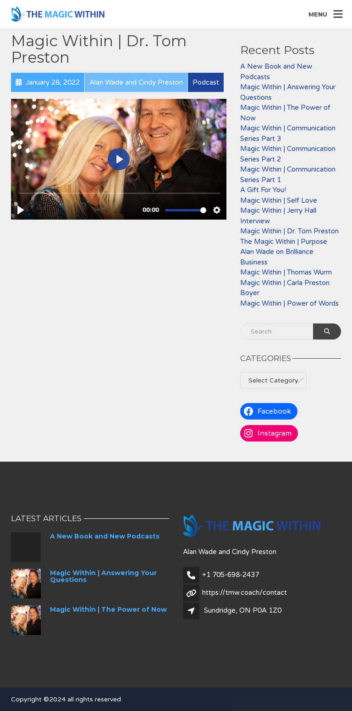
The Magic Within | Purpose (283, 241)
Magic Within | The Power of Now (108, 609)
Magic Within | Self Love (278, 200)
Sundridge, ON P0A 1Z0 (242, 610)
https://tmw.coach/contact (244, 592)
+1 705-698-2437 (230, 575)
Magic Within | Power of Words (289, 303)
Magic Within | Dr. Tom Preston (289, 231)
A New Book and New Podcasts (105, 536)
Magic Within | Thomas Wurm (286, 272)
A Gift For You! (263, 190)
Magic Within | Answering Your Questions (103, 576)
